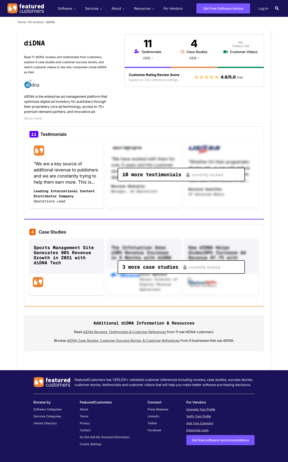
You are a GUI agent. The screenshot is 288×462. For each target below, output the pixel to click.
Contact (85, 430)
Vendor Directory (45, 423)
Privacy (85, 423)
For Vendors (173, 8)
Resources (143, 8)
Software (66, 8)
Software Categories (47, 409)
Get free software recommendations (220, 440)
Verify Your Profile (198, 416)
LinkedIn (153, 416)
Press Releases (158, 409)
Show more (33, 118)
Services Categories (47, 416)
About (117, 8)
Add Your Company (199, 423)
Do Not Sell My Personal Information (104, 437)
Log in (263, 8)
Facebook (154, 430)
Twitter (152, 423)
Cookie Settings (90, 444)
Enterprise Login (197, 430)
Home (22, 22)
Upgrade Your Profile (200, 409)
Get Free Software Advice (223, 8)
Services (93, 8)
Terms (84, 416)
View (146, 58)
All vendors (36, 22)
